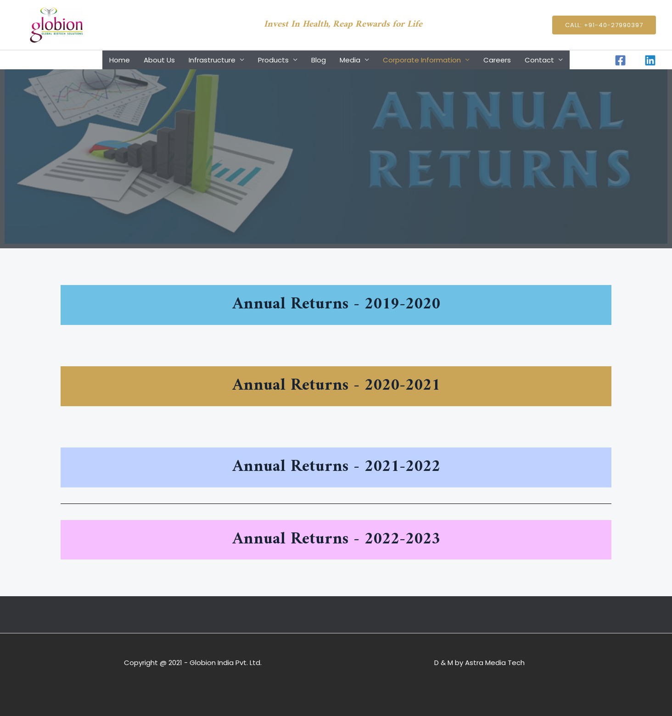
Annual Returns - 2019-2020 (336, 304)
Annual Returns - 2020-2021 (336, 385)
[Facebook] (620, 60)
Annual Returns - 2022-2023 (336, 539)
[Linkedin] (650, 60)
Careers (497, 60)
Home (119, 60)
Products (273, 60)
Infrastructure (212, 60)
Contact (539, 60)
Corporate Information (422, 60)
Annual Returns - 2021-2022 (336, 467)
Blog (318, 60)
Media (350, 60)
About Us (159, 60)
